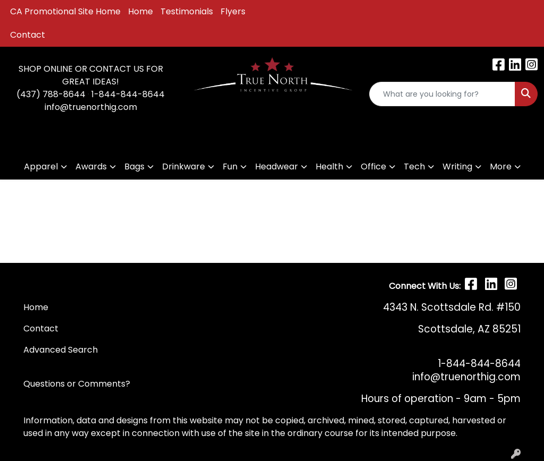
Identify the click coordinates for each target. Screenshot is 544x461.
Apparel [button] (41, 166)
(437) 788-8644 (51, 94)
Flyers (232, 11)
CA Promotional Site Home (65, 11)
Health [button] (329, 166)
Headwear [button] (276, 166)
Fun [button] (230, 166)
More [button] (501, 166)
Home (140, 11)
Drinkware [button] (183, 166)
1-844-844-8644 (128, 94)
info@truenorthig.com (91, 107)
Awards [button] (91, 166)
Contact (27, 35)
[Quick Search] (442, 94)
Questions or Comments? (76, 384)
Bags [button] (134, 166)
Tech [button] (414, 166)
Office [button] (373, 166)
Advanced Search (60, 350)
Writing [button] (457, 166)
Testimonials (186, 11)
